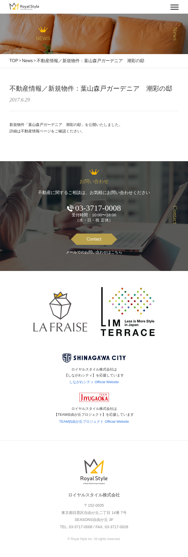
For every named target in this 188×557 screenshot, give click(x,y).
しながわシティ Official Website (94, 382)
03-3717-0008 (98, 207)
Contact (93, 239)
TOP (13, 60)
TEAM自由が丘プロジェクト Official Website (94, 421)
